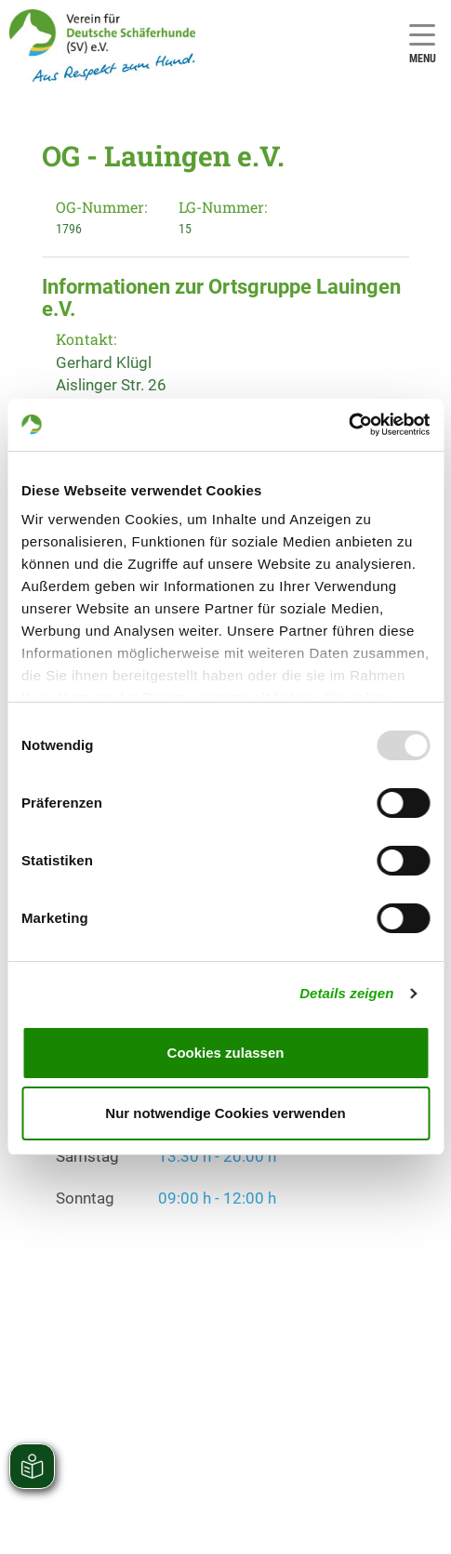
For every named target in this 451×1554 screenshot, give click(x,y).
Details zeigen (346, 993)
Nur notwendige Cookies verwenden (225, 1113)
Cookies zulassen (226, 1052)
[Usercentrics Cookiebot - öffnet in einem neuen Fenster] (348, 425)
